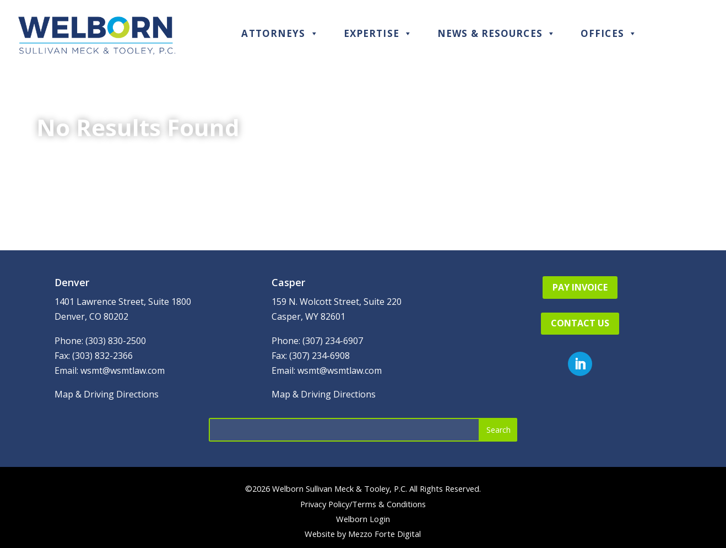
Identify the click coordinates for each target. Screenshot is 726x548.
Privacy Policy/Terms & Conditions (363, 503)
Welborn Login (363, 518)
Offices (609, 33)
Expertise (378, 33)
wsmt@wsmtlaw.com (122, 370)
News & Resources (496, 33)
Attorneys (279, 33)
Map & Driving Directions (107, 394)
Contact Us (580, 323)
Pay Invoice (580, 287)
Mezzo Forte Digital (384, 533)
